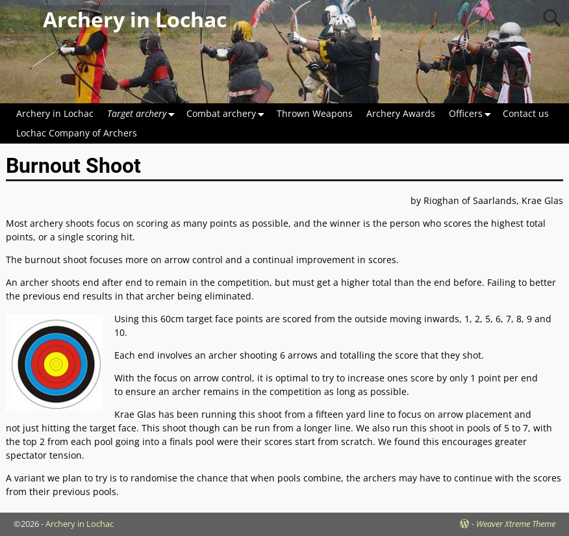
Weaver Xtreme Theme (515, 524)
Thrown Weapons (315, 113)
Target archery (143, 113)
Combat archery (228, 113)
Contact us (526, 113)
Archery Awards (400, 113)
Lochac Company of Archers (76, 133)
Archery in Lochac (135, 19)
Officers (472, 113)
